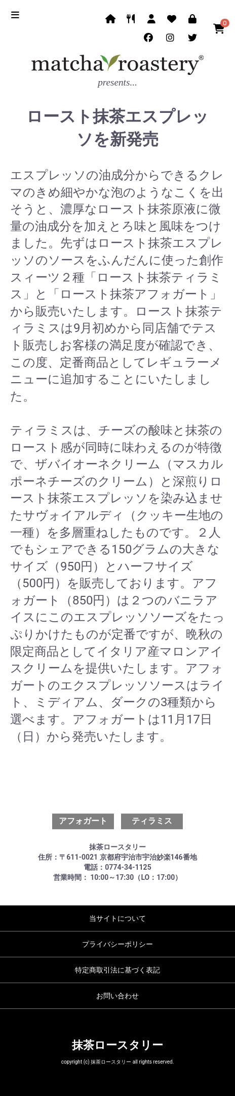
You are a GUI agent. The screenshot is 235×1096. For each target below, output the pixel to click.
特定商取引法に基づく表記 (117, 970)
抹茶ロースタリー (117, 1045)
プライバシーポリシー (117, 944)
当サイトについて (117, 918)
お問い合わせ (117, 996)
